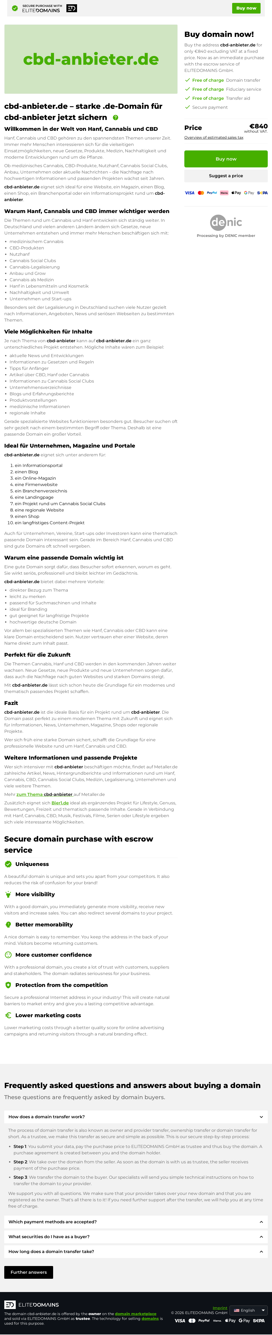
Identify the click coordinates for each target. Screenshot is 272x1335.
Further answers (29, 1272)
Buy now (246, 8)
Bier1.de (60, 802)
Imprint (220, 1308)
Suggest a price (226, 175)
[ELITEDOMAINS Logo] (84, 1305)
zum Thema (45, 794)
